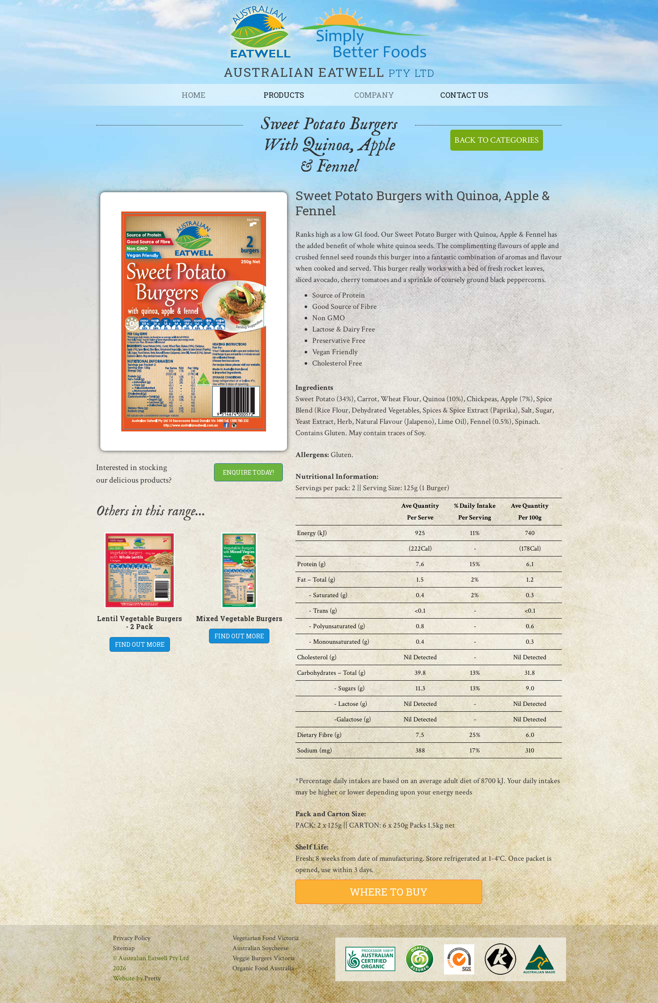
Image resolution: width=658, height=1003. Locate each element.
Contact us (464, 95)
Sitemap (124, 948)
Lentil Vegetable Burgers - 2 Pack (139, 622)
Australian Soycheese (260, 948)
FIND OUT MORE (139, 644)
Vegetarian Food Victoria (265, 938)
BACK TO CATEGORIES (496, 140)
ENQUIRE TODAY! (248, 472)
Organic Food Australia (263, 968)
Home (194, 95)
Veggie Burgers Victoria (263, 958)
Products (284, 95)
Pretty (152, 978)
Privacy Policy (131, 938)
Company (374, 95)
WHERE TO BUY (389, 892)
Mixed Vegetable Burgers (239, 618)
